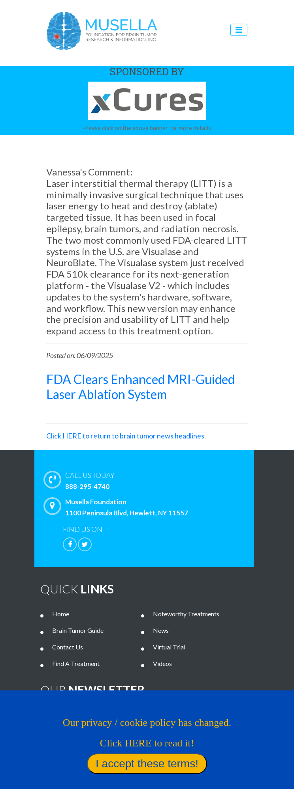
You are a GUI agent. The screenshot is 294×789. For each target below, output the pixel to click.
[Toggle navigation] (238, 30)
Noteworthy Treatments (186, 613)
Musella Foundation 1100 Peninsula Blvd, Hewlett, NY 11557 (117, 507)
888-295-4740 (157, 480)
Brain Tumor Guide (78, 630)
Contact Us (67, 647)
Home (60, 613)
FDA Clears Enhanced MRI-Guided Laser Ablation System (140, 386)
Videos (162, 663)
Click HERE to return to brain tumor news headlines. (126, 435)
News (161, 630)
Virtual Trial (169, 647)
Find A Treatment (76, 663)
